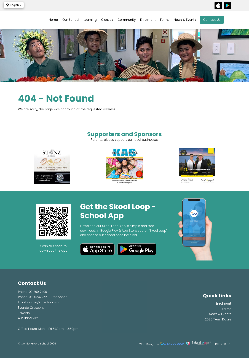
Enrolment (148, 20)
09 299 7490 (38, 292)
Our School (70, 20)
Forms (164, 20)
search (229, 20)
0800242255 (38, 297)
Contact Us (211, 20)
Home (53, 20)
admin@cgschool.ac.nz (44, 302)
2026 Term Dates (218, 319)
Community (126, 20)
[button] (14, 5)
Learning (90, 20)
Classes (107, 20)
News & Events (185, 20)
